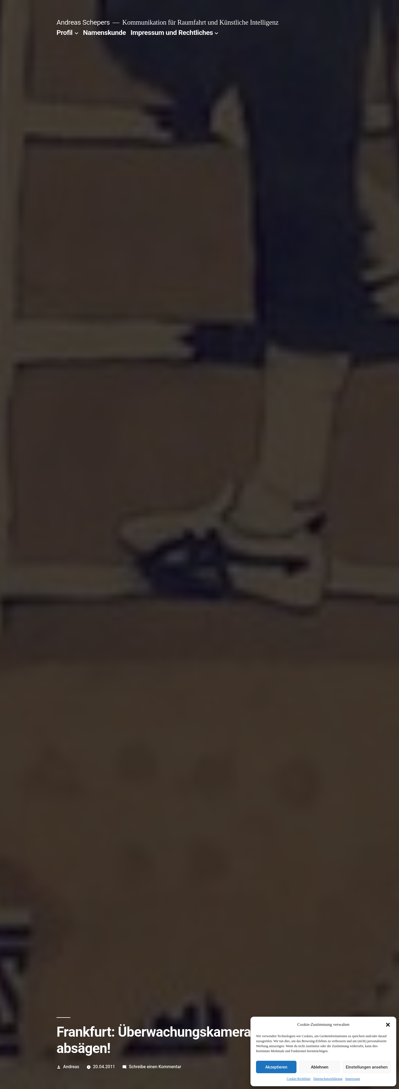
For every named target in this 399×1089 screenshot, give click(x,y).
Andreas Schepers (83, 22)
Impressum (352, 1079)
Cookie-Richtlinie (299, 1079)
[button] (388, 1024)
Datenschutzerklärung (327, 1079)
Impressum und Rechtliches (172, 33)
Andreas (71, 1066)
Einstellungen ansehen (367, 1067)
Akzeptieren (276, 1067)
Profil (65, 33)
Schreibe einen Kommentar (155, 1066)
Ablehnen (319, 1067)
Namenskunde (104, 33)
